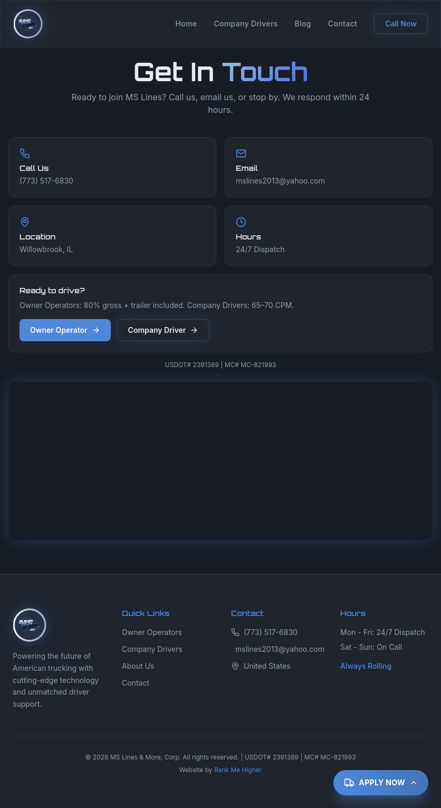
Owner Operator (65, 329)
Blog (303, 23)
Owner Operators (152, 632)
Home (186, 23)
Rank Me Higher (238, 770)
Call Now (401, 23)
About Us (138, 665)
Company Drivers (245, 23)
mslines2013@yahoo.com (277, 649)
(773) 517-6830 (264, 632)
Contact (342, 23)
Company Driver (163, 329)
